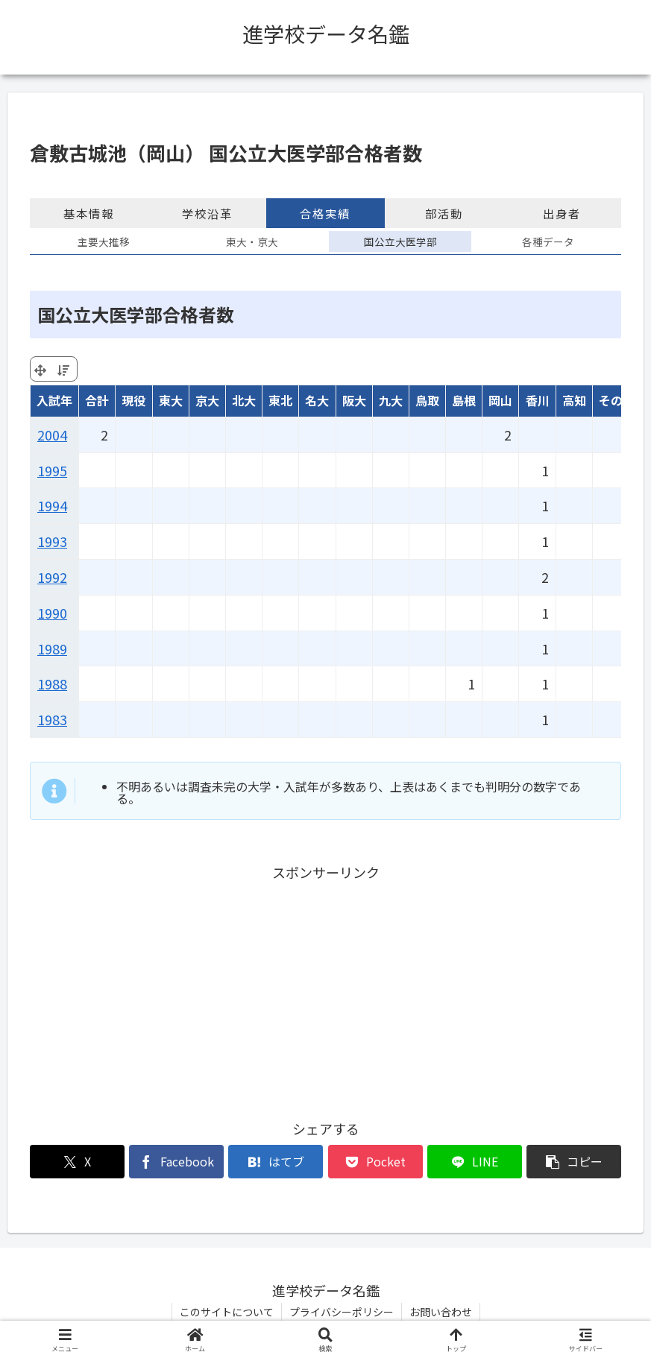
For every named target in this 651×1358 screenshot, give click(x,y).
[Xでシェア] (77, 1161)
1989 (52, 648)
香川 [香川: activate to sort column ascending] (538, 400)
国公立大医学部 (400, 241)
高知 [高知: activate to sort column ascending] (574, 400)
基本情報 (88, 213)
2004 (52, 434)
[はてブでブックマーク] (275, 1161)
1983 (52, 719)
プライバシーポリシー (341, 1311)
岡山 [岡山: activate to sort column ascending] (500, 400)
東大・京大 (252, 241)
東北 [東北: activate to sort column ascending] (280, 400)
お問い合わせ (440, 1311)
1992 (52, 577)
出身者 (562, 213)
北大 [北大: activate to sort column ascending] (244, 400)
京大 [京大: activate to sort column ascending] (207, 400)
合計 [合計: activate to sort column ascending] (97, 400)
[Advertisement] (325, 988)
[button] (573, 1161)
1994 (52, 505)
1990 (52, 612)
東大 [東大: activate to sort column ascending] (171, 400)
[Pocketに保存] (375, 1161)
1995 (52, 470)
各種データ (548, 241)
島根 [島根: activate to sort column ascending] (464, 400)
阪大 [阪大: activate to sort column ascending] (354, 400)
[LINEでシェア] (474, 1161)
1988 (52, 683)
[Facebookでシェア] (176, 1161)
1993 (52, 541)
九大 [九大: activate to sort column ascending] (391, 400)
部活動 (444, 213)
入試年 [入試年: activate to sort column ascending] (54, 400)
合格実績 (325, 213)
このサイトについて (227, 1311)
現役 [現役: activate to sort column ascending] (133, 400)
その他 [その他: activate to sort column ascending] (617, 400)
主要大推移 (104, 241)
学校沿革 (207, 213)
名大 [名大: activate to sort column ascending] (317, 400)
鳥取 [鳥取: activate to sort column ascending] (427, 400)
